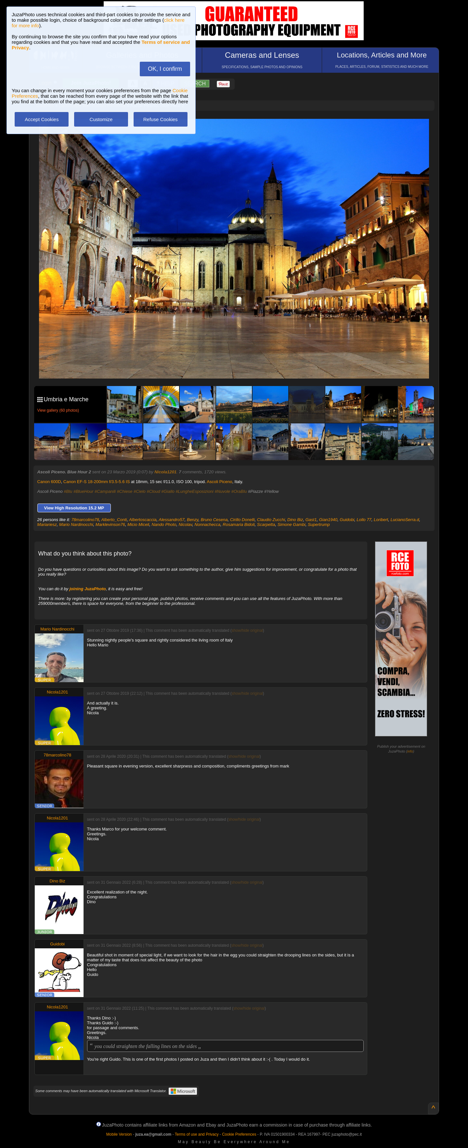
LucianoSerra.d (404, 519)
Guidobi (347, 519)
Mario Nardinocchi (76, 524)
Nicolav (185, 524)
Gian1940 (328, 519)
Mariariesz (47, 524)
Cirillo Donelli (242, 519)
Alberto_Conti (114, 519)
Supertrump (319, 524)
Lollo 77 (364, 519)
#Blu (68, 491)
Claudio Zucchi (271, 519)
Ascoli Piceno (219, 481)
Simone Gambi (292, 524)
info (410, 751)
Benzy (192, 519)
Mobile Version (119, 1134)
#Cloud (153, 491)
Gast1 (311, 519)
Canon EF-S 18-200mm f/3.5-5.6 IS (96, 481)
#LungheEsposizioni (194, 491)
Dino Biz (295, 519)
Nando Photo (163, 524)
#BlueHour (83, 491)
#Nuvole (222, 491)
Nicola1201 (165, 471)
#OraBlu (239, 491)
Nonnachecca (208, 524)
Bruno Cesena (214, 519)
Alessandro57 (172, 519)
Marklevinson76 (110, 524)
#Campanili (105, 491)
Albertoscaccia (143, 519)
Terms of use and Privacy (197, 1134)
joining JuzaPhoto (88, 588)
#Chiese (125, 491)
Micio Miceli (138, 524)
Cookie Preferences (239, 1134)
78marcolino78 (85, 519)
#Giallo (167, 491)
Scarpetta (266, 524)
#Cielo (140, 491)
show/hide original (247, 630)
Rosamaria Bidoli (238, 524)
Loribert (381, 519)
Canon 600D (49, 481)
